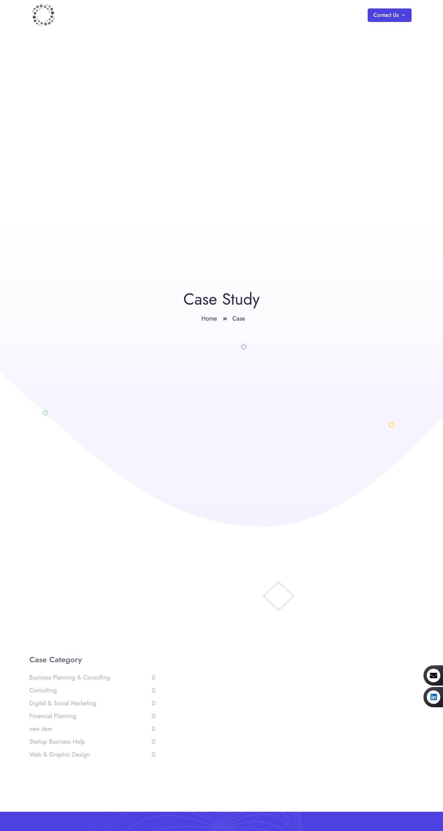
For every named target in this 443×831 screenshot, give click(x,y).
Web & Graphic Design (91, 755)
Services (279, 15)
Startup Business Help (91, 742)
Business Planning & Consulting (91, 677)
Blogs (314, 15)
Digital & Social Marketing (91, 703)
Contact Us (389, 15)
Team (344, 15)
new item (91, 729)
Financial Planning (91, 716)
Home (210, 15)
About (242, 15)
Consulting (91, 690)
